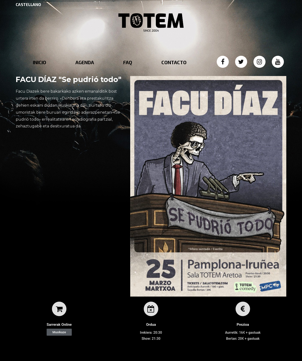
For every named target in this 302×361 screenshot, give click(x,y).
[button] (59, 332)
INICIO (39, 62)
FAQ (127, 62)
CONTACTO (174, 62)
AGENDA (84, 62)
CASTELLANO (28, 4)
